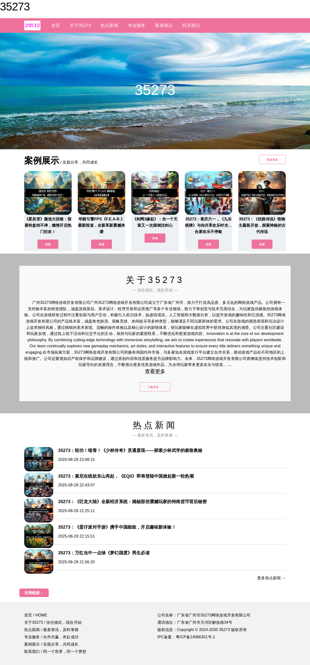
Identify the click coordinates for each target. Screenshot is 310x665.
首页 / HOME (35, 615)
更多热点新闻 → (271, 578)
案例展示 (164, 25)
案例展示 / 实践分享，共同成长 (51, 644)
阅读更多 (272, 159)
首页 (55, 25)
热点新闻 (109, 25)
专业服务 (137, 25)
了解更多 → (155, 387)
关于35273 (80, 25)
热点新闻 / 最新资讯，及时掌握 (51, 630)
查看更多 (155, 371)
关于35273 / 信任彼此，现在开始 (53, 622)
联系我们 (191, 25)
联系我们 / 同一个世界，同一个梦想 (55, 651)
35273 (15, 6)
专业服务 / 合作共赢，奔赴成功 (51, 637)
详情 (48, 244)
